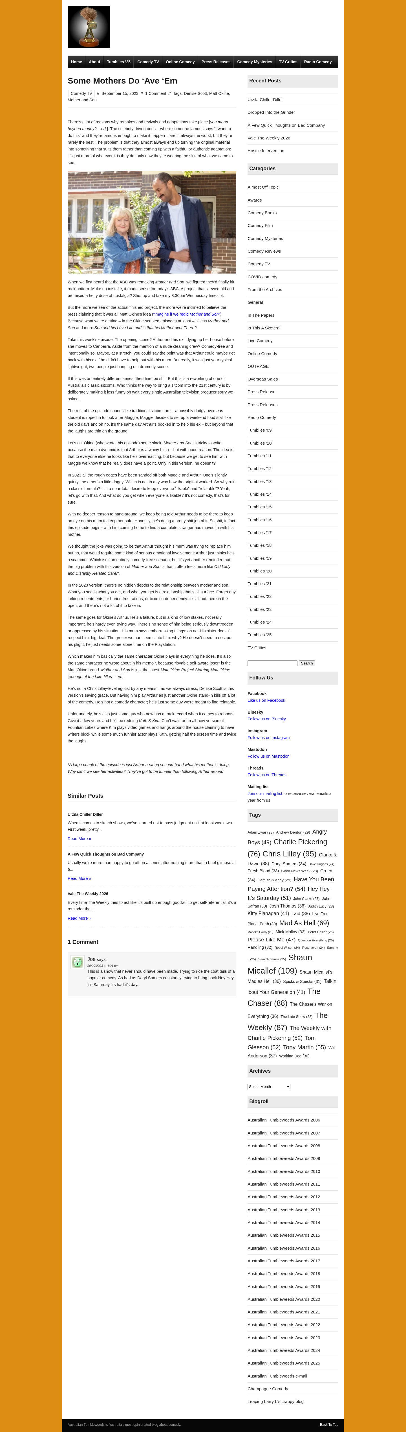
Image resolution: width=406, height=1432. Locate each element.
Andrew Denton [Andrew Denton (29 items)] (293, 832)
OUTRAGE (258, 366)
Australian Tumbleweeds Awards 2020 (284, 1299)
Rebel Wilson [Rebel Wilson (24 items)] (287, 947)
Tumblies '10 (260, 443)
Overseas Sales (263, 379)
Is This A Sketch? (264, 327)
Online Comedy (180, 62)
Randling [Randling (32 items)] (260, 947)
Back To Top (329, 1425)
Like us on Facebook (266, 700)
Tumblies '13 (260, 481)
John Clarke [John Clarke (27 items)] (306, 899)
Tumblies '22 (260, 596)
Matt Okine (219, 93)
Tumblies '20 (260, 571)
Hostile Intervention (266, 150)
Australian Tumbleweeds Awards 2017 (284, 1260)
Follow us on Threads (267, 775)
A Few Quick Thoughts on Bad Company (286, 125)
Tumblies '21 (260, 583)
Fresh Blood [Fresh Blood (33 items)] (263, 871)
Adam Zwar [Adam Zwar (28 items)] (261, 832)
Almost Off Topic (263, 187)
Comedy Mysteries (254, 62)
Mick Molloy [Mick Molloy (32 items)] (291, 932)
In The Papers (261, 315)
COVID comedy (262, 276)
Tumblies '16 (260, 519)
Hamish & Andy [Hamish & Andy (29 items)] (275, 880)
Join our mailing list (265, 793)
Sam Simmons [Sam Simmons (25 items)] (272, 959)
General (255, 302)
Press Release (261, 391)
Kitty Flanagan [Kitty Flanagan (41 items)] (268, 913)
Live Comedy (260, 340)
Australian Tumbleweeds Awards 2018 (284, 1273)
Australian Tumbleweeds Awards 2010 (284, 1171)
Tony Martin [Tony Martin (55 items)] (304, 1047)
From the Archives (265, 289)
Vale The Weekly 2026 (269, 137)
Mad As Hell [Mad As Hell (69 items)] (304, 923)
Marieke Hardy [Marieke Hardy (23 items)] (260, 932)
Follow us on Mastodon (268, 756)
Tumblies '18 (260, 545)
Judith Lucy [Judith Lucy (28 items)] (321, 906)
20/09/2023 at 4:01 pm (102, 965)
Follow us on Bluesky (267, 719)
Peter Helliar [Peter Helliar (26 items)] (321, 932)
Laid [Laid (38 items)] (301, 913)
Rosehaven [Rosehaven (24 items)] (313, 947)
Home (76, 62)
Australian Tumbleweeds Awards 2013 (284, 1209)
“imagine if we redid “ (186, 314)
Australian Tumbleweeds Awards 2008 (284, 1145)
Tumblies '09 (260, 430)
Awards (255, 200)
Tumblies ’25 (119, 62)
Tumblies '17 (260, 532)
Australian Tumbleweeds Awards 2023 (284, 1337)
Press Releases (216, 62)
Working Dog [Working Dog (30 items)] (294, 1056)
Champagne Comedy (268, 1388)
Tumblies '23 (260, 609)
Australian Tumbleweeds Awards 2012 (284, 1196)
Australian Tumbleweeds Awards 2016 (284, 1248)
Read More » (79, 838)
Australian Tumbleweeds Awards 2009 (284, 1158)
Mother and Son (82, 100)
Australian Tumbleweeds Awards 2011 (284, 1184)
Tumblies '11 (260, 455)
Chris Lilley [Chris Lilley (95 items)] (289, 853)
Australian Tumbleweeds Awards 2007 (284, 1133)
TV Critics (288, 62)
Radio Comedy (318, 62)
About (94, 62)
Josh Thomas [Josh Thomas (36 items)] (287, 905)
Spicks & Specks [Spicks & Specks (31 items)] (302, 981)
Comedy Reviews (264, 251)
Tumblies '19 (260, 558)
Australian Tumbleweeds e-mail (277, 1376)
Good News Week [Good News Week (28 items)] (299, 871)
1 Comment (155, 93)
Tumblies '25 (260, 634)
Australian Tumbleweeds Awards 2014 (284, 1222)
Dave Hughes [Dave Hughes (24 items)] (321, 864)
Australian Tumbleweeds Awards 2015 (284, 1235)
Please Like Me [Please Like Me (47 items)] (271, 940)
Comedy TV (148, 62)
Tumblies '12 (260, 468)
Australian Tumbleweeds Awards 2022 (284, 1324)
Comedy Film (260, 225)
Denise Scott (195, 93)
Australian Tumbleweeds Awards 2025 (284, 1363)
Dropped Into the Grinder (271, 112)
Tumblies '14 (260, 494)
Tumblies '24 (260, 622)
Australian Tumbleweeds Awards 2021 (284, 1311)
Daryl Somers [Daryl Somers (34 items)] (289, 863)
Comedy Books (262, 212)
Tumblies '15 (260, 506)
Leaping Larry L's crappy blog (276, 1401)
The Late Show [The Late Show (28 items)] (296, 1017)
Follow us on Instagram (269, 737)
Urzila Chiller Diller (265, 99)
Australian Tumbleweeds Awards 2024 (284, 1350)
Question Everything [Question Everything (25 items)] (316, 940)
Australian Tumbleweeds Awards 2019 (284, 1286)
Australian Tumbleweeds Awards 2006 (284, 1120)
